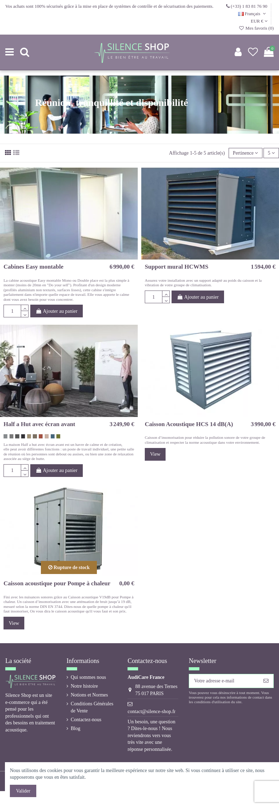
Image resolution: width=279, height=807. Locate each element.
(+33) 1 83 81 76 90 (249, 6)
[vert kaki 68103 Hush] (58, 436)
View (155, 454)
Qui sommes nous (88, 677)
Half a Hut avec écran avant (39, 424)
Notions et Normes (89, 695)
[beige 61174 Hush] (29, 436)
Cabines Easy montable (33, 266)
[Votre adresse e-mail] (224, 681)
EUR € (259, 21)
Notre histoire (84, 686)
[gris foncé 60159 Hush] (17, 436)
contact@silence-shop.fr (151, 711)
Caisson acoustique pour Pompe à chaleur (57, 583)
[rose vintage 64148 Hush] (47, 436)
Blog (75, 728)
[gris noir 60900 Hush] (23, 436)
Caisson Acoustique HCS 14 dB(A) (189, 424)
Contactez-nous (86, 719)
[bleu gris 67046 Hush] (53, 436)
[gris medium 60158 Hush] (11, 436)
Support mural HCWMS (176, 266)
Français (252, 13)
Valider (23, 791)
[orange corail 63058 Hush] (41, 436)
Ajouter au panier (57, 311)
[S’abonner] (266, 681)
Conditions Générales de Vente (92, 707)
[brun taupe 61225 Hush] (35, 436)
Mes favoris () (256, 28)
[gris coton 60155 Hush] (5, 436)
